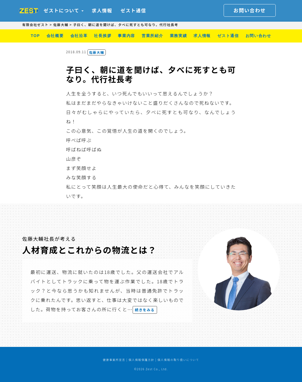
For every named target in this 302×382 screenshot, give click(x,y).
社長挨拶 (102, 35)
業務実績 (178, 35)
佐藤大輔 (96, 52)
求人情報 (102, 10)
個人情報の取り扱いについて (178, 360)
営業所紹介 (152, 35)
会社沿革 (79, 35)
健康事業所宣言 (114, 360)
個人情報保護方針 (141, 360)
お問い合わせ (249, 10)
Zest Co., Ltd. (157, 369)
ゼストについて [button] (64, 10)
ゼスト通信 (133, 10)
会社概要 (55, 35)
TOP (35, 35)
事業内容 (126, 35)
